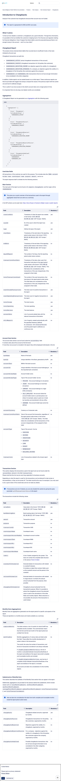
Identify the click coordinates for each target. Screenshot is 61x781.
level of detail (35, 560)
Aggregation (31, 98)
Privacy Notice (5, 773)
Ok (3, 778)
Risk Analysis (35, 9)
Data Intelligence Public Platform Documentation (13, 9)
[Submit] (39, 3)
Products (28, 9)
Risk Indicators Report (45, 9)
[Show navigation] (57, 777)
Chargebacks (55, 9)
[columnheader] (13, 210)
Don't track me (10, 778)
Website (32, 3)
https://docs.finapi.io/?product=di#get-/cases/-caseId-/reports (40, 203)
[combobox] (49, 3)
